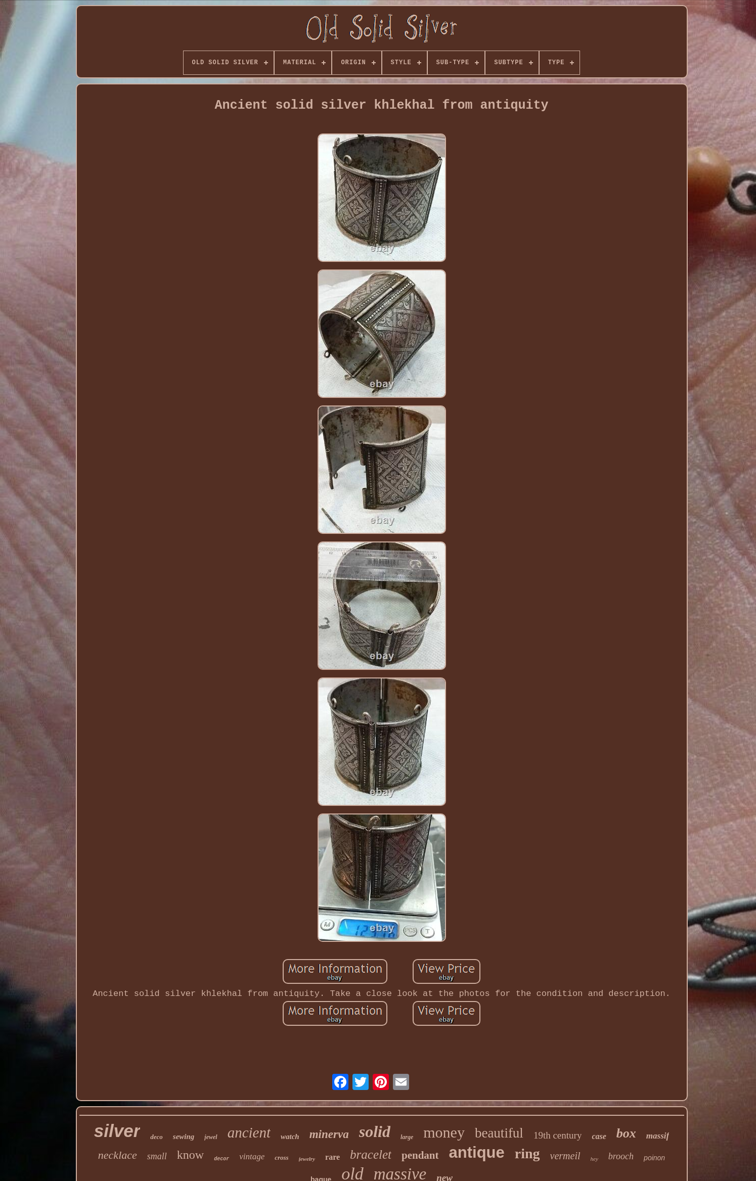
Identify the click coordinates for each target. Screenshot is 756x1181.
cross (281, 1157)
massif (657, 1136)
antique (477, 1152)
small (157, 1156)
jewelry (307, 1159)
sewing (184, 1136)
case (599, 1136)
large (407, 1137)
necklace (117, 1155)
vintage (251, 1156)
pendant (420, 1155)
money (444, 1132)
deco (156, 1137)
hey (594, 1159)
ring (527, 1153)
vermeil (565, 1155)
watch (290, 1136)
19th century (557, 1135)
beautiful (499, 1133)
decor (221, 1159)
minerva (329, 1134)
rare (332, 1157)
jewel (210, 1137)
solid (374, 1131)
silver (117, 1131)
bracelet (370, 1154)
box (626, 1133)
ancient (249, 1132)
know (190, 1154)
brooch (621, 1156)
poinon (654, 1158)
